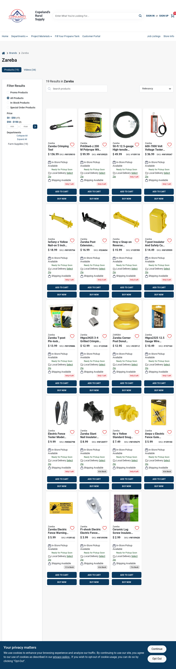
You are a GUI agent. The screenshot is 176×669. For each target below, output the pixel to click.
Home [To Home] (5, 36)
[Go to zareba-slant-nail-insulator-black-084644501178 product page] (93, 443)
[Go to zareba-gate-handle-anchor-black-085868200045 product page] (158, 443)
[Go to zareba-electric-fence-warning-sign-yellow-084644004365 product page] (61, 539)
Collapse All (22, 136)
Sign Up (163, 15)
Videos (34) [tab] (30, 69)
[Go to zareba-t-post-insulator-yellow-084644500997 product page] (126, 443)
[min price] (12, 126)
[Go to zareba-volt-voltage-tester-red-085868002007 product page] (158, 155)
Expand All (22, 139)
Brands (13, 53)
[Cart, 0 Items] (172, 16)
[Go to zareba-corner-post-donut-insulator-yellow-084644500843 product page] (126, 347)
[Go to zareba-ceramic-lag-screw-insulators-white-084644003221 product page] (126, 539)
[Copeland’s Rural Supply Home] (17, 15)
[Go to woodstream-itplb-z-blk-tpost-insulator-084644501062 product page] (61, 347)
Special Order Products (22, 107)
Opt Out (157, 658)
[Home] (3, 53)
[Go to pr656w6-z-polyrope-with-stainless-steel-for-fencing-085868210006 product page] (93, 155)
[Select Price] (35, 126)
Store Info (169, 36)
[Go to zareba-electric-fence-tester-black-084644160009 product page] (61, 443)
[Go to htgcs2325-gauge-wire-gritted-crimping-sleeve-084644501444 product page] (158, 347)
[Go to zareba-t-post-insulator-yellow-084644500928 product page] (158, 251)
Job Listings (153, 36)
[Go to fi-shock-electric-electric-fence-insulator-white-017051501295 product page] (93, 539)
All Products (16, 98)
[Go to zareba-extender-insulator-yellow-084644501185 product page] (61, 251)
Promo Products (19, 92)
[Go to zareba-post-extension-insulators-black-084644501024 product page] (93, 251)
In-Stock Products (19, 103)
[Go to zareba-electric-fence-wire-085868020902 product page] (126, 155)
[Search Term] (98, 15)
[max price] (25, 126)
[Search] (140, 15)
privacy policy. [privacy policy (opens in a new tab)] (61, 657)
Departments (18, 36)
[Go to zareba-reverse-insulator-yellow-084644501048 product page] (126, 251)
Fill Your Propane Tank (67, 36)
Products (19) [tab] (11, 69)
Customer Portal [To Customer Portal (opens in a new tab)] (91, 36)
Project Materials (40, 36)
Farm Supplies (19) (18, 144)
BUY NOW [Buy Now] (61, 199)
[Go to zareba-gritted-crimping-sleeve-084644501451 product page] (93, 347)
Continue (157, 649)
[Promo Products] (8, 92)
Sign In (150, 15)
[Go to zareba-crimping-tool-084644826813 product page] (61, 155)
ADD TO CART (61, 191)
